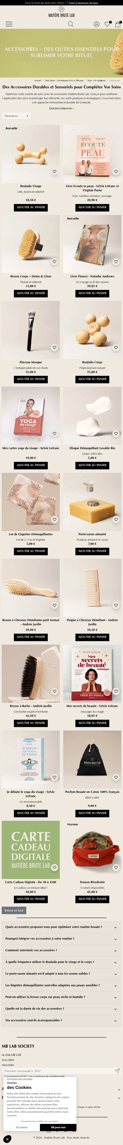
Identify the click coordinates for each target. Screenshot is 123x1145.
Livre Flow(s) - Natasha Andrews (92, 277)
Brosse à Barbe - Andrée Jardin (31, 706)
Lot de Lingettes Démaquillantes (31, 535)
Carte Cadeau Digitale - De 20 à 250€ (30, 883)
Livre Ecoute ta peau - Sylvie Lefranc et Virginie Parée (92, 189)
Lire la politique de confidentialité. (46, 1076)
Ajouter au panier (31, 207)
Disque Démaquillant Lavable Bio (92, 449)
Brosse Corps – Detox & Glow (30, 277)
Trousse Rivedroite (92, 883)
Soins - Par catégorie (96, 80)
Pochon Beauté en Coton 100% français (92, 792)
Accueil (37, 80)
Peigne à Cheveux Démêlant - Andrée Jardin (92, 623)
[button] (70, 24)
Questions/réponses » (61, 108)
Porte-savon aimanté (92, 535)
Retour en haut (14, 910)
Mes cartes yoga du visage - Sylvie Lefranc (30, 449)
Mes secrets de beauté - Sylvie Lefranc (92, 706)
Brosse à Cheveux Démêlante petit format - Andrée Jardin (30, 623)
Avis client (8, 1060)
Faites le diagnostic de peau (83, 2)
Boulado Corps (92, 363)
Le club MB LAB (11, 1054)
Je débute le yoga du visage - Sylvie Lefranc (31, 794)
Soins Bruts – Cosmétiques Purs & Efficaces (64, 80)
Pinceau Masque (31, 363)
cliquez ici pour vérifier (89, 1107)
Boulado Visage (30, 187)
